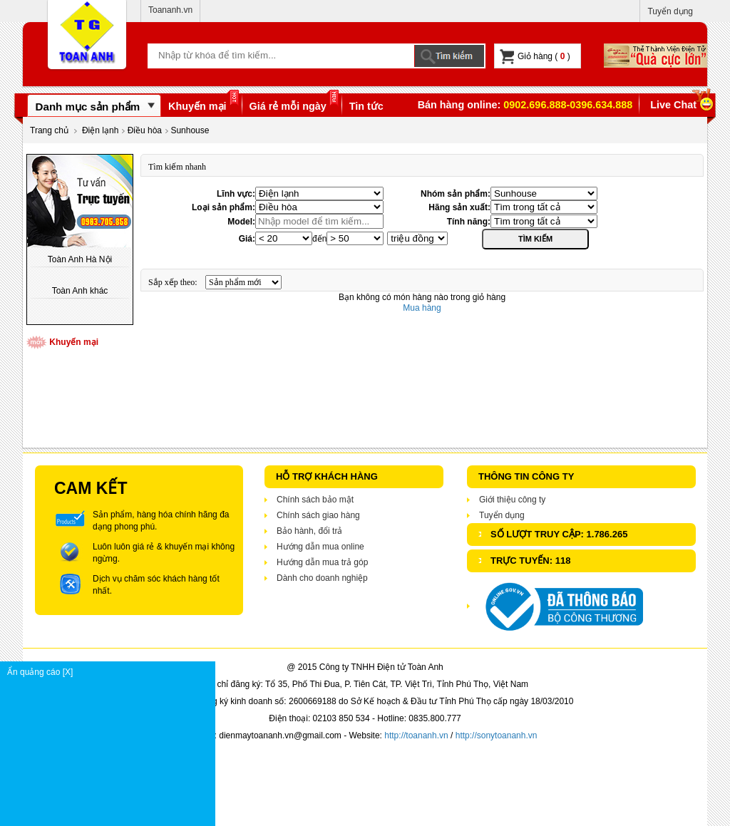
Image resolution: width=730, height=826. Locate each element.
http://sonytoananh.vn (497, 735)
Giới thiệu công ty (512, 500)
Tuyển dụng (670, 11)
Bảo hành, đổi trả (309, 531)
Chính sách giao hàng (318, 515)
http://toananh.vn (416, 735)
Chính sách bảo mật (315, 500)
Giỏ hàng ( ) (535, 56)
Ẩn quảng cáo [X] (111, 672)
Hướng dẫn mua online (320, 547)
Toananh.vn (170, 10)
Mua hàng (422, 308)
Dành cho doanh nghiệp (322, 578)
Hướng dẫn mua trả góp (322, 562)
